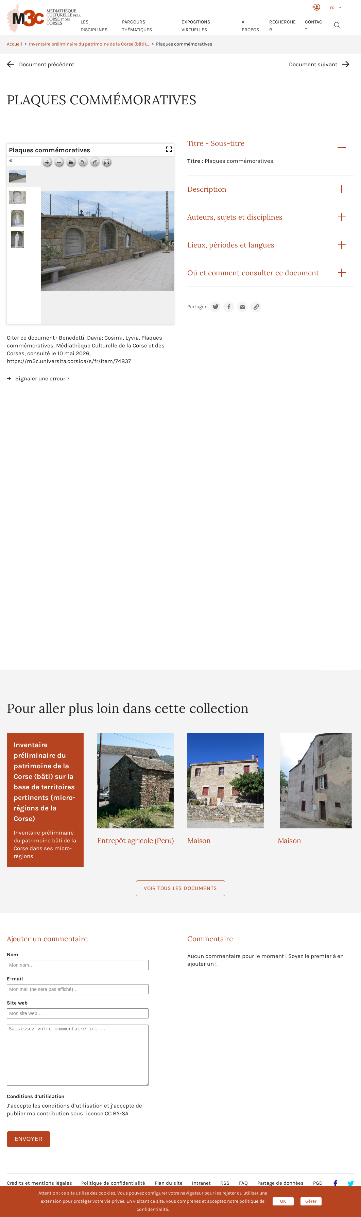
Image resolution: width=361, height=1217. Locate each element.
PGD (318, 1183)
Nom (12, 955)
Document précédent (46, 64)
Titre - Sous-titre (215, 143)
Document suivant (313, 64)
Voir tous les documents (180, 888)
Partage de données (280, 1183)
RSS (224, 1183)
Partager (196, 306)
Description (206, 189)
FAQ (243, 1183)
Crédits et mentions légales (39, 1183)
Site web (17, 1003)
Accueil (14, 44)
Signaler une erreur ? (42, 378)
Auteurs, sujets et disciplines (234, 217)
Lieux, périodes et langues (230, 245)
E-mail (15, 979)
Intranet (201, 1183)
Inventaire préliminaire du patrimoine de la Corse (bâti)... (89, 44)
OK (283, 1201)
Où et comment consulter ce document (253, 272)
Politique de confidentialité (113, 1183)
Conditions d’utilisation (35, 1096)
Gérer (310, 1201)
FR (332, 7)
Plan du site (169, 1183)
